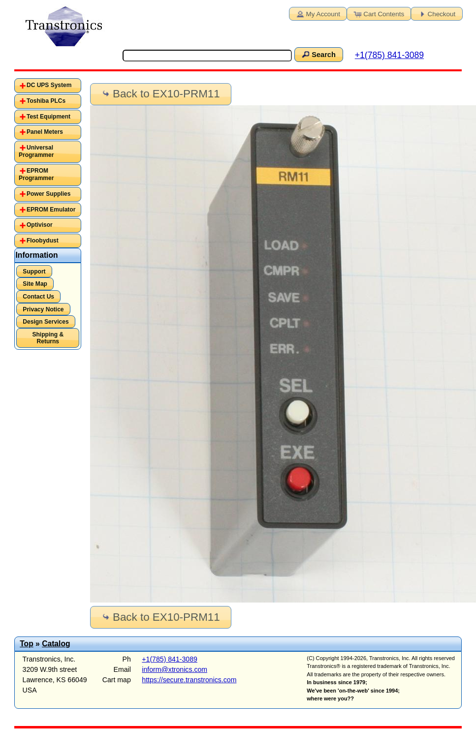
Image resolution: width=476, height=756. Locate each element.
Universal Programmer (36, 151)
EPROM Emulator (51, 209)
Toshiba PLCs (46, 100)
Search (318, 54)
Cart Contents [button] (378, 13)
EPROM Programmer (36, 174)
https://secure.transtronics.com (189, 680)
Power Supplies (48, 193)
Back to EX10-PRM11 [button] (160, 94)
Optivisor (40, 224)
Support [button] (34, 271)
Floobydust (43, 240)
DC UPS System (49, 85)
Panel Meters (45, 131)
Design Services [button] (45, 321)
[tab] (47, 85)
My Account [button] (317, 13)
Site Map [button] (35, 283)
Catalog (56, 643)
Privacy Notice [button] (43, 309)
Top (26, 643)
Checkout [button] (436, 13)
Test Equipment (48, 116)
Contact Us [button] (38, 296)
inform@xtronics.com (174, 669)
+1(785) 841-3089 (389, 55)
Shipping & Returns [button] (47, 338)
